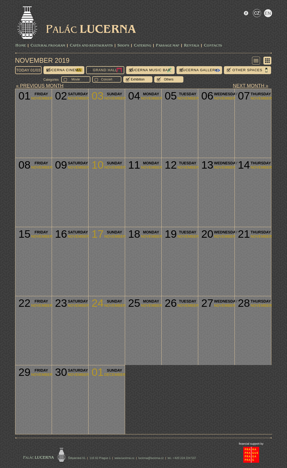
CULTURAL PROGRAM (47, 45)
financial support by (251, 443)
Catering (142, 45)
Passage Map (167, 45)
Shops (123, 45)
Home (20, 45)
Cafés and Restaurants (91, 45)
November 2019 (42, 60)
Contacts (213, 45)
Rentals (191, 45)
